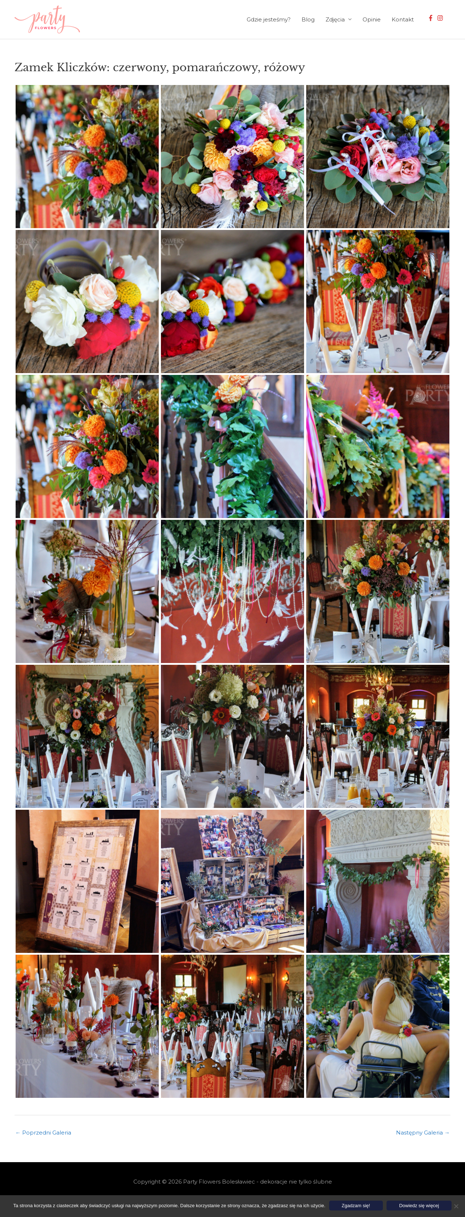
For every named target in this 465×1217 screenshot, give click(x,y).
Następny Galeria (423, 1132)
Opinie (372, 19)
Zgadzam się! (356, 1205)
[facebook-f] (432, 18)
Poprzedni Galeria (43, 1132)
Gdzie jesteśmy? (269, 19)
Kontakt (403, 19)
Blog (308, 19)
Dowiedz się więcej (419, 1205)
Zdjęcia (335, 19)
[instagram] (441, 18)
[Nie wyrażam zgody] (456, 1206)
